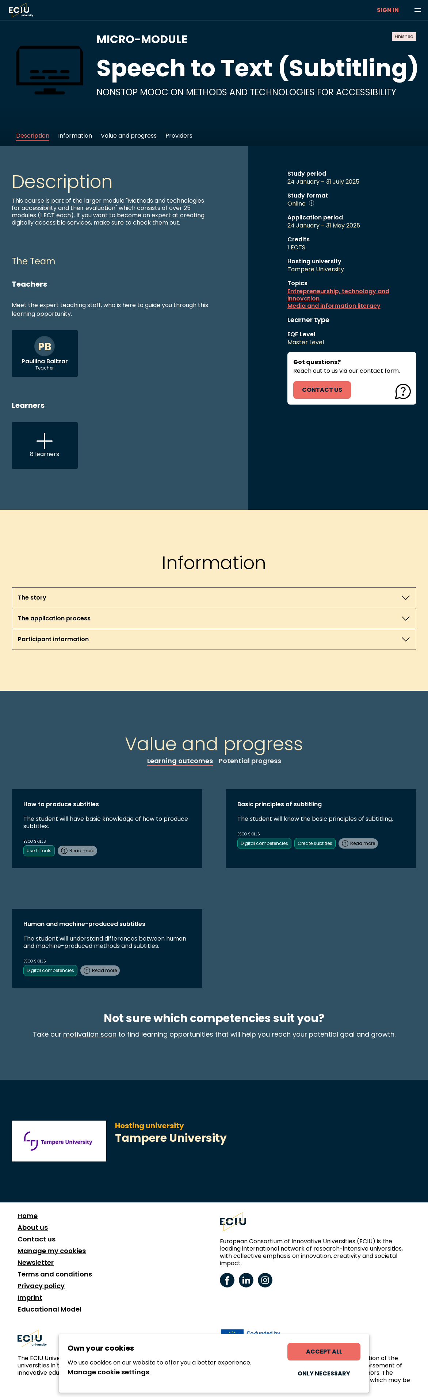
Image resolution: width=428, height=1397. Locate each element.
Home (28, 1216)
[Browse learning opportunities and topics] (418, 10)
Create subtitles (315, 843)
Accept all (324, 1351)
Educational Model (49, 1309)
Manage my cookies (52, 1251)
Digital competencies (264, 843)
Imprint (30, 1297)
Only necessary (324, 1373)
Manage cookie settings (108, 1372)
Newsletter (36, 1262)
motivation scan (89, 1034)
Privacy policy (41, 1286)
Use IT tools (39, 850)
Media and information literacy (334, 306)
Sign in (388, 10)
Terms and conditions (55, 1274)
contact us (322, 390)
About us (33, 1227)
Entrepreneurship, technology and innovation (338, 295)
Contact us (37, 1239)
